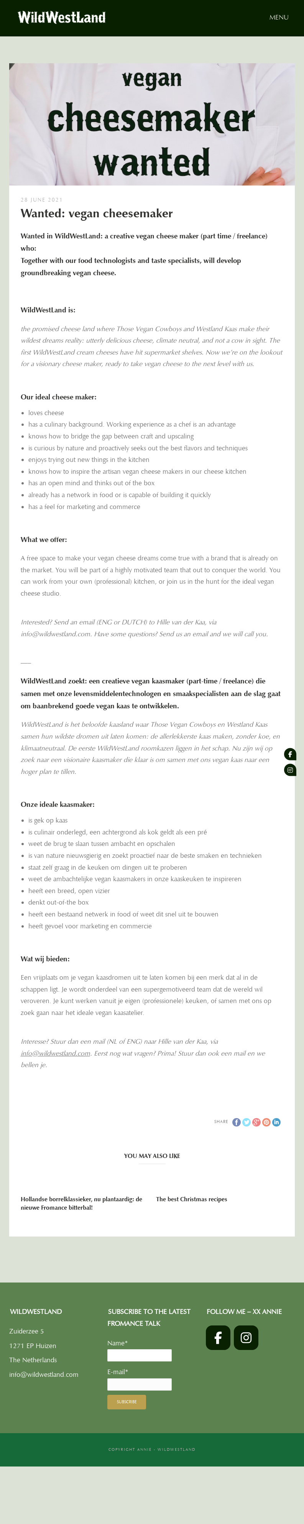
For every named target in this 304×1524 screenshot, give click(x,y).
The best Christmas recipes (191, 1199)
